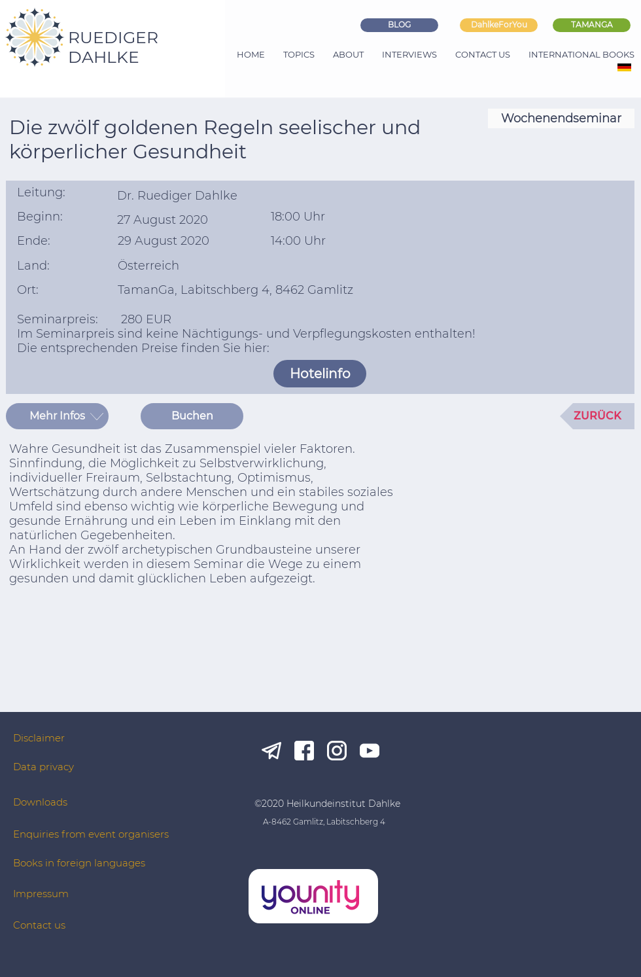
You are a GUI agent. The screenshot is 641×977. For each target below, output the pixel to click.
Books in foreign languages (79, 863)
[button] (57, 416)
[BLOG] (399, 25)
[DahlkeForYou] (499, 25)
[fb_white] (304, 750)
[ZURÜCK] (597, 416)
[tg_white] (271, 750)
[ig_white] (337, 750)
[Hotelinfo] (319, 373)
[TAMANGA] (592, 25)
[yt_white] (369, 750)
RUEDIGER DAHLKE (113, 47)
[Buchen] (192, 416)
